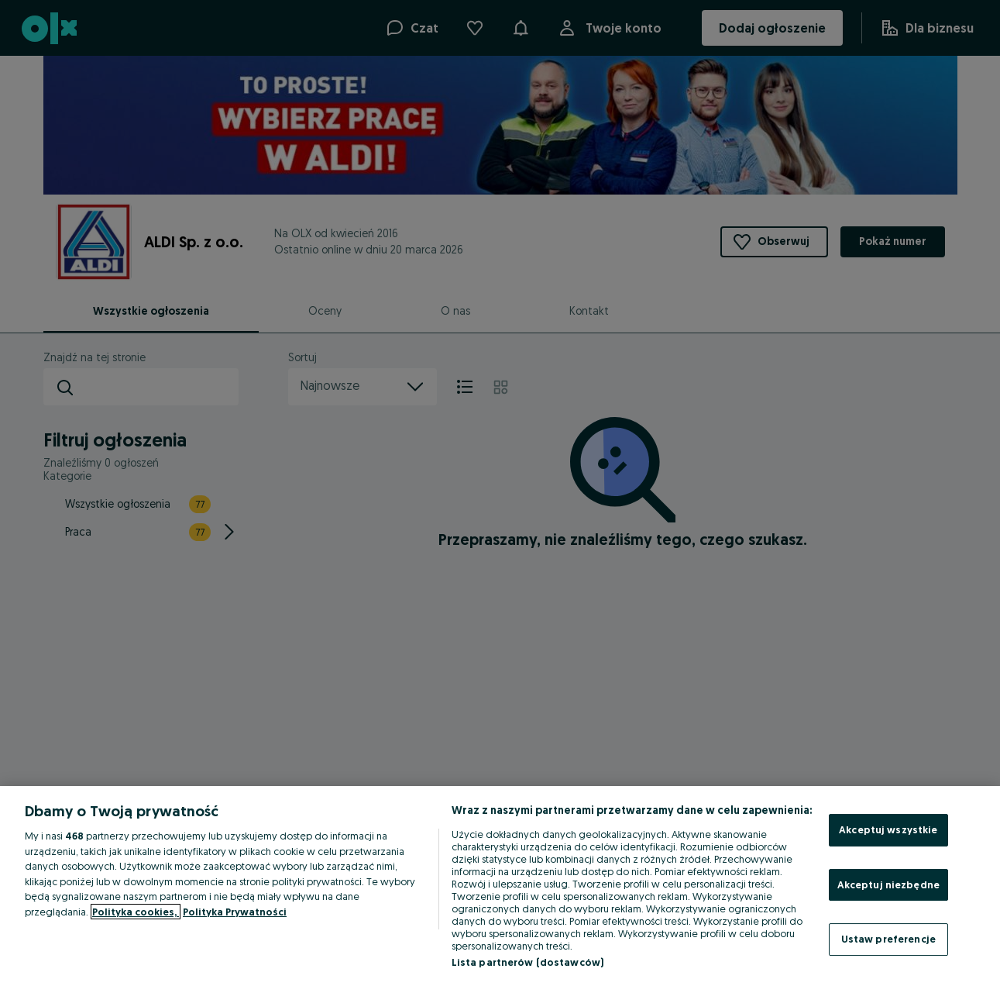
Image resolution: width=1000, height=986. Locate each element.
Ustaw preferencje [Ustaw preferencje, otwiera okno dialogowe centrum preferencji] (888, 939)
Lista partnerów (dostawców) (528, 962)
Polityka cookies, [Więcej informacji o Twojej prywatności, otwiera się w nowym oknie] (135, 911)
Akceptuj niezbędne (888, 884)
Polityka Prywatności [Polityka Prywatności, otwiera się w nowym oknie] (235, 911)
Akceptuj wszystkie (888, 829)
